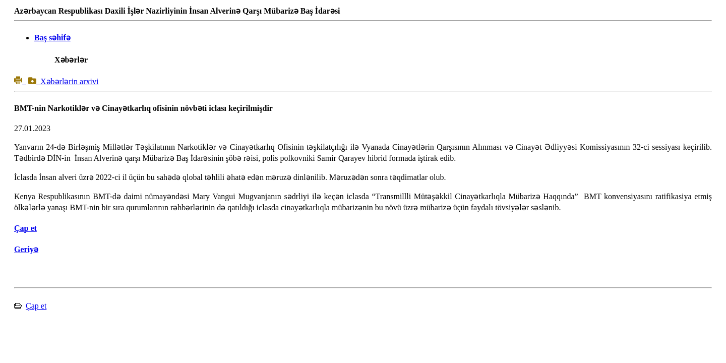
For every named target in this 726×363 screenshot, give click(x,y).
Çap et (36, 305)
